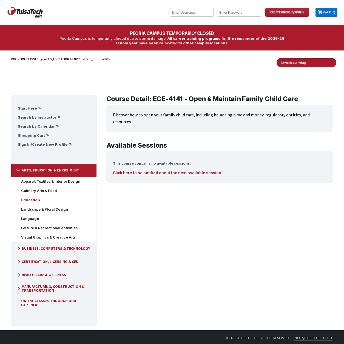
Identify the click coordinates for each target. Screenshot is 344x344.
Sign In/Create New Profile (43, 144)
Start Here (27, 108)
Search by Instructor (37, 117)
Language (28, 219)
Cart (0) (329, 12)
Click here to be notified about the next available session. (167, 173)
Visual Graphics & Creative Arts (46, 237)
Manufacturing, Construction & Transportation (50, 288)
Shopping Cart (31, 135)
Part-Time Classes (25, 59)
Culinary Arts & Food (37, 191)
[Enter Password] (239, 12)
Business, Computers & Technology (53, 248)
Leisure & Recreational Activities (47, 228)
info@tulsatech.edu (313, 338)
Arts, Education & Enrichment (67, 59)
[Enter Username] (192, 12)
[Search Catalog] (306, 62)
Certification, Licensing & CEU (47, 261)
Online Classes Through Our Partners (46, 303)
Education (102, 59)
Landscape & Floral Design (42, 209)
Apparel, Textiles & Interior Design (48, 181)
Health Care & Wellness (41, 275)
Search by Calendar (36, 126)
